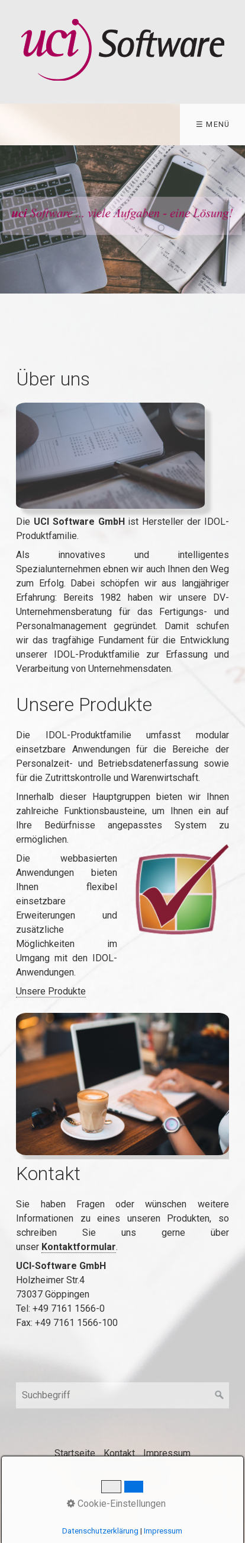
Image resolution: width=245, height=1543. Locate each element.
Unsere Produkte (51, 991)
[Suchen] (219, 1395)
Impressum (167, 1453)
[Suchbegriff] (122, 1395)
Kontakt (119, 1453)
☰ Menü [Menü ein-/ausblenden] (213, 124)
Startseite (74, 1453)
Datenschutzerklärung (100, 1530)
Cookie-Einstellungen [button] (116, 1503)
